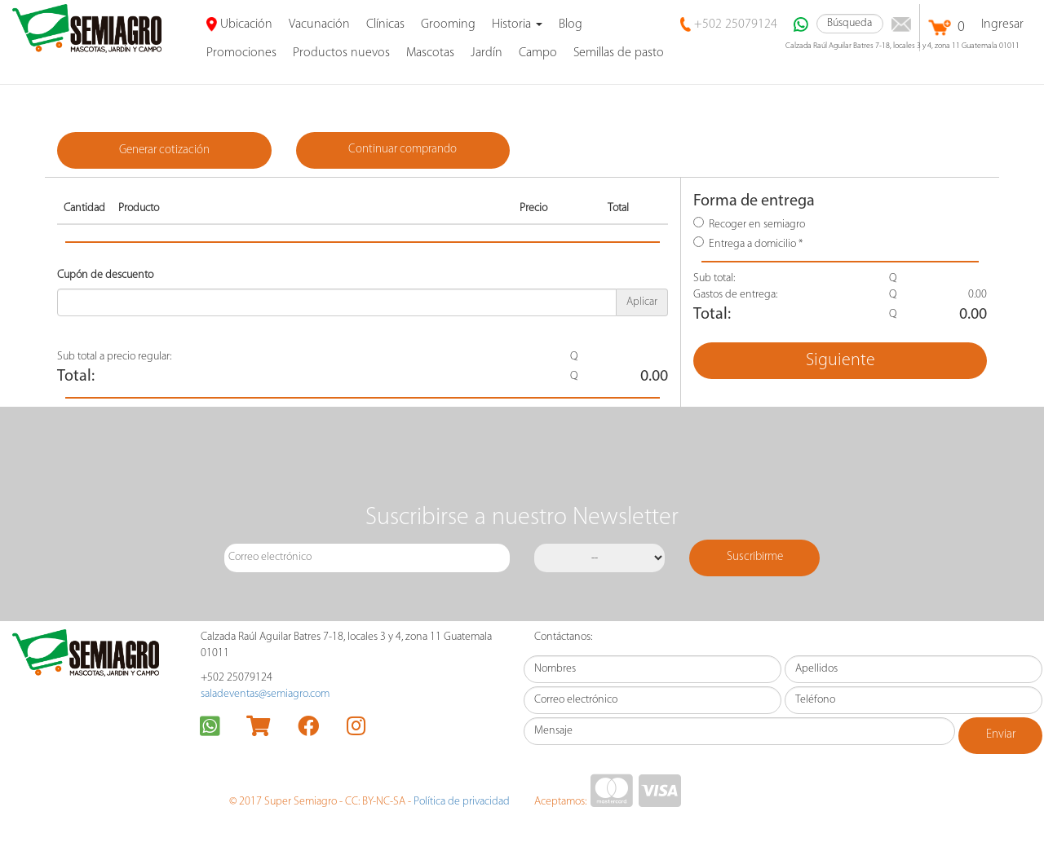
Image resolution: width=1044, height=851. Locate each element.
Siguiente (840, 360)
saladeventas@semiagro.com (265, 694)
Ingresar (1002, 24)
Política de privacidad (462, 802)
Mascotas (430, 53)
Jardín (486, 53)
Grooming (448, 24)
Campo (538, 53)
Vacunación (319, 24)
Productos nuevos (341, 53)
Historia (517, 24)
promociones (241, 53)
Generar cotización (164, 150)
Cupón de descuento (105, 275)
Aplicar (641, 302)
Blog (570, 24)
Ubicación (239, 24)
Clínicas (385, 24)
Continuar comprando (402, 149)
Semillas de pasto (618, 53)
